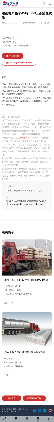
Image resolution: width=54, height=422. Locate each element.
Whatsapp (12, 55)
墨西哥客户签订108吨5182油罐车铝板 (25, 352)
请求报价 (11, 398)
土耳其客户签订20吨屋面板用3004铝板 (24, 190)
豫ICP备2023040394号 (15, 410)
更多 (8, 303)
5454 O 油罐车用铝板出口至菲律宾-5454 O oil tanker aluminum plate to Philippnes (26, 203)
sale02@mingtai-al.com (19, 62)
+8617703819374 (34, 398)
